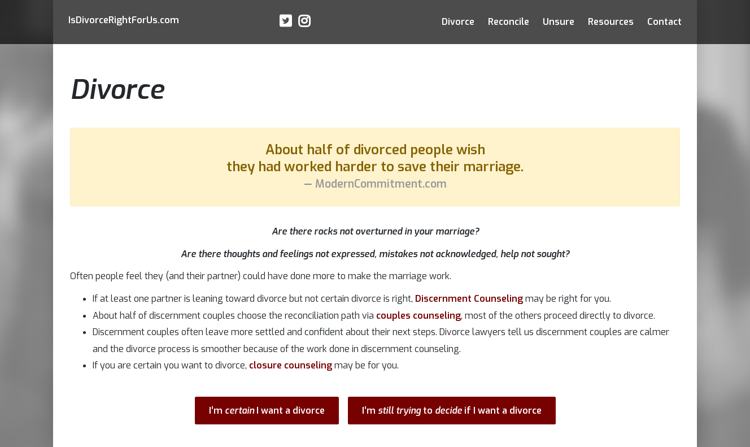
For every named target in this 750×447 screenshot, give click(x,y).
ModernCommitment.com (381, 184)
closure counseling (290, 365)
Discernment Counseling (469, 299)
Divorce (458, 22)
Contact (664, 22)
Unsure (558, 22)
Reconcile (508, 22)
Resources (611, 22)
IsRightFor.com (123, 20)
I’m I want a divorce (267, 410)
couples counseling (418, 316)
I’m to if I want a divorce (452, 410)
